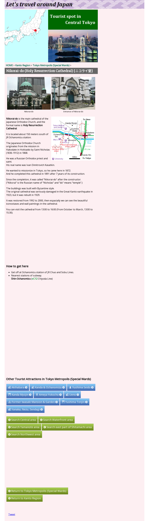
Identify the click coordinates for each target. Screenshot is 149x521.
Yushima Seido (81, 387)
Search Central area (22, 419)
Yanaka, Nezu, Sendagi (25, 409)
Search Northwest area (24, 434)
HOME (9, 65)
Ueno (72, 394)
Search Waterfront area (56, 419)
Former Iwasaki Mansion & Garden (33, 402)
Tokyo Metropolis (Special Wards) (51, 65)
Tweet (11, 514)
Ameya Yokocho (49, 394)
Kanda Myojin (19, 394)
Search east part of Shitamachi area (68, 427)
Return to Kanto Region (24, 498)
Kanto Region (22, 65)
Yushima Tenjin (74, 402)
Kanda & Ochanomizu (48, 387)
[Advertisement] (51, 238)
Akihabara (17, 387)
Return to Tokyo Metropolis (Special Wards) (37, 491)
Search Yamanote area (23, 427)
